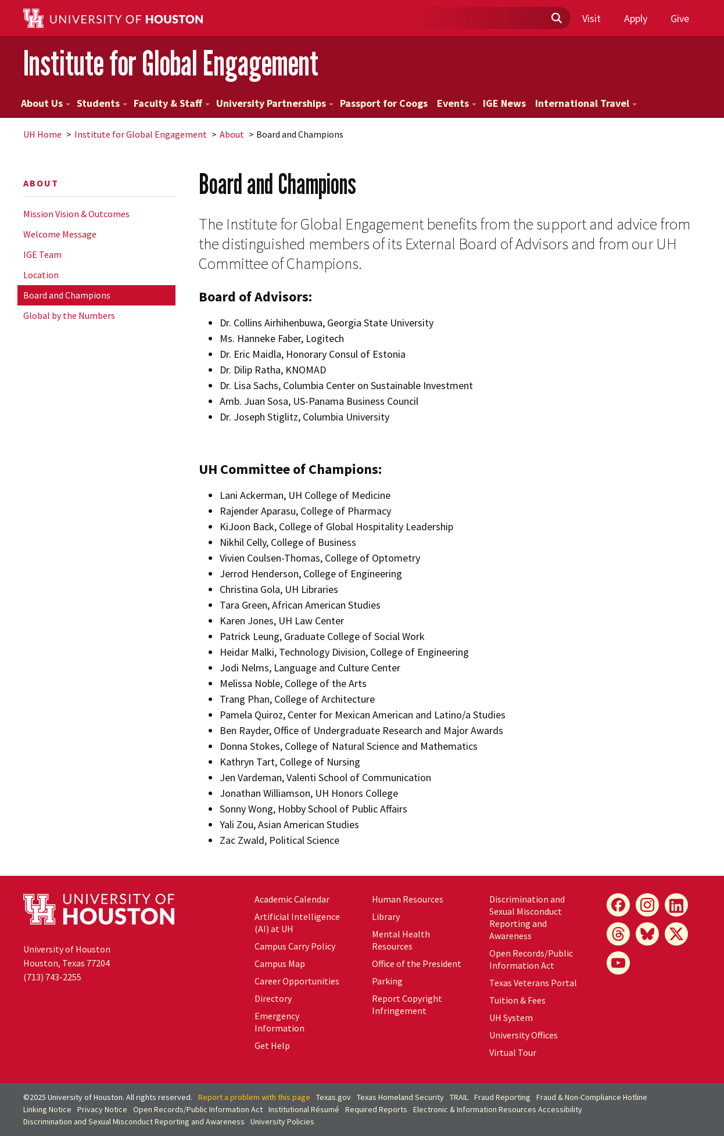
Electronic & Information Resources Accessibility (497, 1109)
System (511, 1017)
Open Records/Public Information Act (531, 959)
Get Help (272, 1045)
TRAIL (459, 1097)
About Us (45, 103)
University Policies (282, 1121)
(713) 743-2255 (52, 977)
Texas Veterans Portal (533, 982)
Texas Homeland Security (400, 1097)
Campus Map (280, 963)
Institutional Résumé (303, 1109)
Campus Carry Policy (295, 946)
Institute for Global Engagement (170, 63)
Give (680, 18)
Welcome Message (59, 234)
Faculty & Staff (172, 103)
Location (41, 275)
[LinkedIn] (676, 904)
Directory (273, 998)
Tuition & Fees (517, 1000)
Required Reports (376, 1109)
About (232, 134)
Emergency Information (279, 1022)
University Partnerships (275, 103)
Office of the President (416, 963)
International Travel (586, 103)
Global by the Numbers (69, 315)
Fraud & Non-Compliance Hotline (591, 1097)
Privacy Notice (102, 1109)
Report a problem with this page (254, 1097)
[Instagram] (647, 904)
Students (102, 103)
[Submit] (556, 18)
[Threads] (618, 934)
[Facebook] (618, 904)
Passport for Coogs (384, 103)
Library (386, 916)
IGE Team (42, 254)
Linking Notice (47, 1109)
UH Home (42, 134)
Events (456, 103)
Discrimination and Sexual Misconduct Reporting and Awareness (527, 917)
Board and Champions (66, 295)
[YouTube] (618, 963)
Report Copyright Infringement (407, 1004)
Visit (591, 18)
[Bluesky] (647, 934)
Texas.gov (333, 1097)
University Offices (523, 1035)
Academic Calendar (292, 899)
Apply (635, 18)
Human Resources (407, 899)
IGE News (504, 103)
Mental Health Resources (401, 940)
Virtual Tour (512, 1052)
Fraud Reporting (502, 1097)
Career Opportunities (297, 981)
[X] (676, 934)
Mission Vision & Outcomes (76, 214)
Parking (387, 981)
